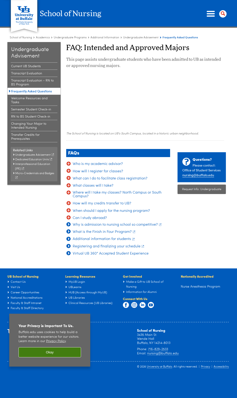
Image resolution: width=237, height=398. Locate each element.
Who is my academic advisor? (98, 164)
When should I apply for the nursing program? (111, 211)
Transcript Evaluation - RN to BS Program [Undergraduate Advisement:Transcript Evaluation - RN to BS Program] (32, 82)
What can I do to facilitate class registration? (110, 178)
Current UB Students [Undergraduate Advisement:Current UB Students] (26, 66)
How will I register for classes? (98, 171)
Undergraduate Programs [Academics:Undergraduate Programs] (70, 37)
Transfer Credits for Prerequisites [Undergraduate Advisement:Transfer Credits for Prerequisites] (25, 136)
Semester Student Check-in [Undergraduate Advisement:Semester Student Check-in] (31, 109)
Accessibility (221, 389)
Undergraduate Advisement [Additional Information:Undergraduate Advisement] (141, 37)
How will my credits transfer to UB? (102, 203)
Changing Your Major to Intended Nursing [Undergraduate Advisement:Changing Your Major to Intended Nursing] (28, 125)
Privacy (205, 389)
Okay (50, 374)
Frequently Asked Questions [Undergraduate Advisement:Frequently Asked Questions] (31, 91)
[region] (49, 362)
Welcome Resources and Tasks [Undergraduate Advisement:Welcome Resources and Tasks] (29, 100)
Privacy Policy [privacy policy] (56, 363)
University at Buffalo (159, 389)
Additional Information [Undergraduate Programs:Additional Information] (104, 37)
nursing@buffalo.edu (198, 175)
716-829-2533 (158, 371)
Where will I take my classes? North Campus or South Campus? (117, 194)
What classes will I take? (93, 186)
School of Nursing (75, 14)
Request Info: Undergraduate (201, 189)
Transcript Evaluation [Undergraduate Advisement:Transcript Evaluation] (26, 73)
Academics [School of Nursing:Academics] (43, 37)
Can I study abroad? (90, 218)
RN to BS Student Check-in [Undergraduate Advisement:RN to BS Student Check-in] (30, 116)
